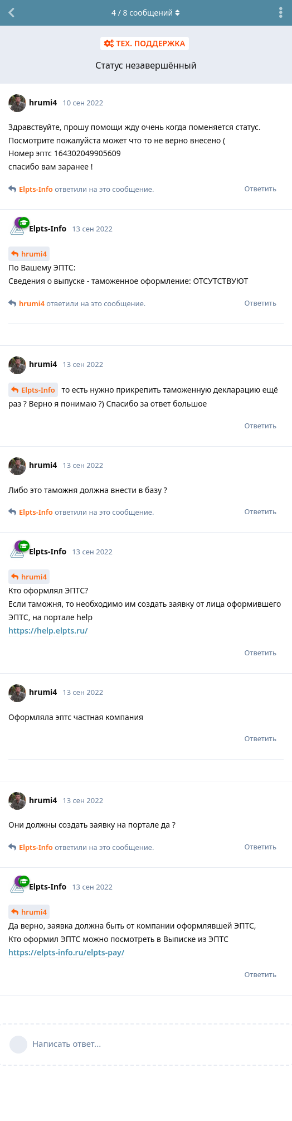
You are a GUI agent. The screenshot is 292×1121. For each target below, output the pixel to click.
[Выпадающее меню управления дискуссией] (281, 13)
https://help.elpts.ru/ (48, 630)
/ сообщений (146, 12)
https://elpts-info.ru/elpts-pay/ (66, 952)
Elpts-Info (38, 390)
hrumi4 (34, 254)
